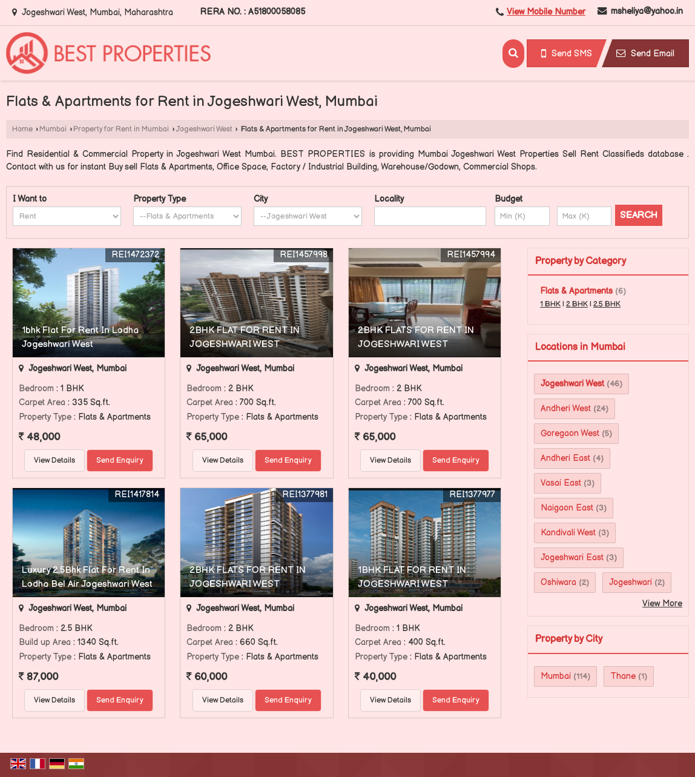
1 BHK (550, 304)
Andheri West (566, 408)
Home (22, 129)
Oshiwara (558, 582)
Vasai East (561, 483)
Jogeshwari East (572, 557)
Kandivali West (568, 532)
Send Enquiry (119, 460)
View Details (54, 460)
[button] (546, 12)
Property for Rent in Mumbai (121, 129)
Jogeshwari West (204, 129)
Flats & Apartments (576, 291)
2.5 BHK (607, 304)
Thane (623, 676)
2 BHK (577, 304)
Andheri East (565, 458)
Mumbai (53, 129)
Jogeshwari (630, 582)
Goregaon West (570, 433)
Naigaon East (567, 508)
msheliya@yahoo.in (647, 11)
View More (662, 603)
